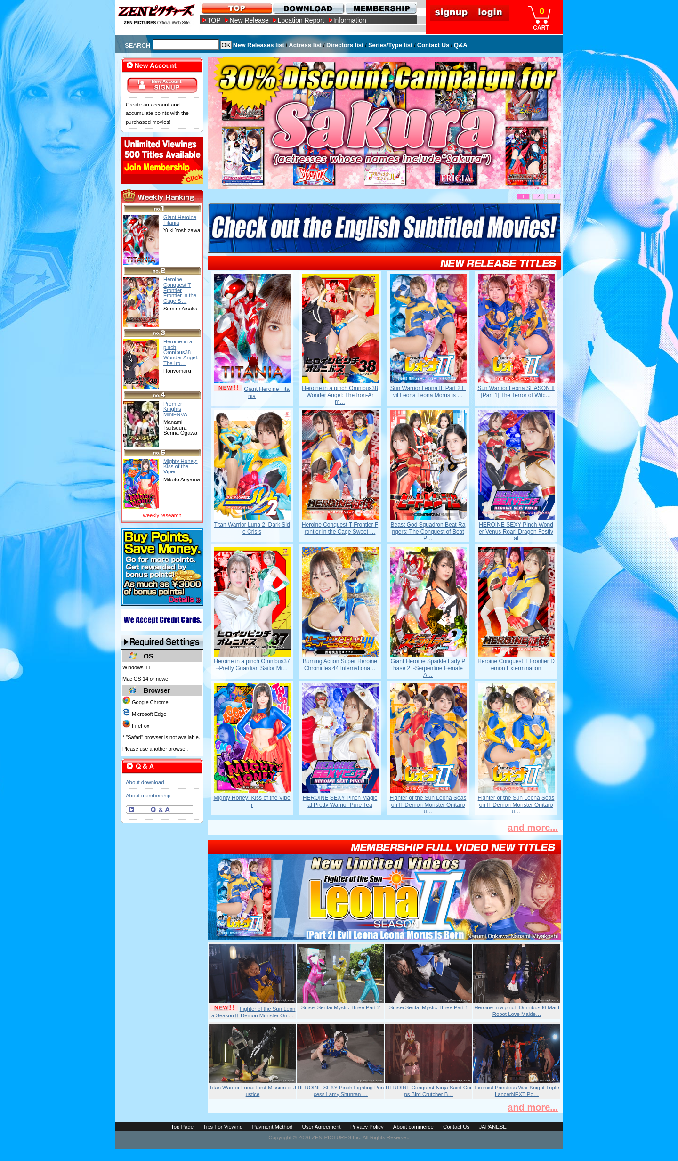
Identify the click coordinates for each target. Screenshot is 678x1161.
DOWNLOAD (308, 8)
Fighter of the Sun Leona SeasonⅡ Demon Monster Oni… (253, 1012)
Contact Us (433, 45)
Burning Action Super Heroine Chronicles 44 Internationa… (340, 664)
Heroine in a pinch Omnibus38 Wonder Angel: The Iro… (180, 352)
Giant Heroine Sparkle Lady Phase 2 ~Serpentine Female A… (428, 668)
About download (145, 782)
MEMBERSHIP (380, 8)
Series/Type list (390, 45)
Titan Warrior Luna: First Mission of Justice (252, 1091)
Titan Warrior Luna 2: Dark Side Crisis (252, 528)
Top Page (182, 1126)
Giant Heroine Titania (179, 219)
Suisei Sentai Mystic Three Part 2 (340, 1007)
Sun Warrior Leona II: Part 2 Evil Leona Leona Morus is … (428, 391)
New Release (249, 20)
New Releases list (258, 45)
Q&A (461, 45)
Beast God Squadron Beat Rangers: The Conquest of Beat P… (428, 531)
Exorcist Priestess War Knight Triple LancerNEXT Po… (516, 1091)
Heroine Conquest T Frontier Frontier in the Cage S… (179, 289)
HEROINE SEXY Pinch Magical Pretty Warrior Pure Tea (340, 801)
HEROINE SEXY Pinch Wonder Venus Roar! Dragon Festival (516, 531)
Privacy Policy (367, 1126)
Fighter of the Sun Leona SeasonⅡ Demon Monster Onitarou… (428, 805)
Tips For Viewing (222, 1126)
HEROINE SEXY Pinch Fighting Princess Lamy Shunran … (341, 1091)
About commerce (413, 1126)
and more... (533, 827)
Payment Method (272, 1126)
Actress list (305, 45)
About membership (148, 795)
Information (349, 20)
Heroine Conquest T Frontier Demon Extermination (516, 664)
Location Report (301, 20)
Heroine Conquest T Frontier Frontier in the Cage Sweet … (340, 528)
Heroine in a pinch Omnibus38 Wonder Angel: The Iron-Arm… (340, 395)
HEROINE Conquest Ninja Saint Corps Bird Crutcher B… (429, 1091)
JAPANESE (493, 1126)
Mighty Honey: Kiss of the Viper (251, 801)
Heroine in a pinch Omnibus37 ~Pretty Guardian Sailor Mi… (252, 664)
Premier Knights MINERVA (175, 409)
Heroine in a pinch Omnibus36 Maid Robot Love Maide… (516, 1011)
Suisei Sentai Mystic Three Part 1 (428, 1007)
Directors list (344, 45)
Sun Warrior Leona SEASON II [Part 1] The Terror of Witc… (516, 391)
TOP (214, 20)
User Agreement (321, 1126)
